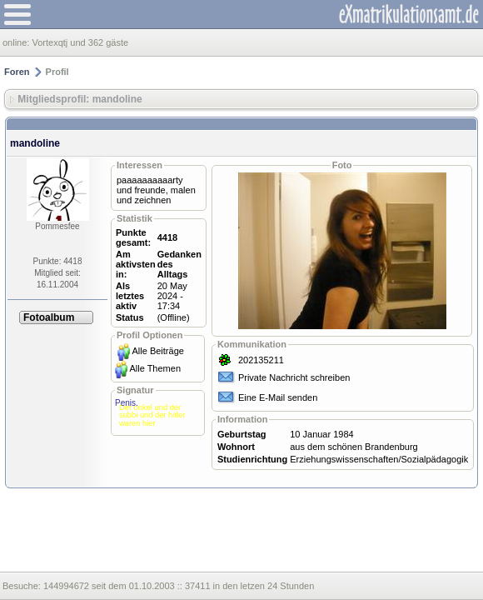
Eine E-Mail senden (277, 397)
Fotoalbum (48, 317)
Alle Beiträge (158, 351)
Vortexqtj (49, 43)
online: (17, 43)
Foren (17, 72)
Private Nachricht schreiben (294, 377)
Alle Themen (155, 368)
